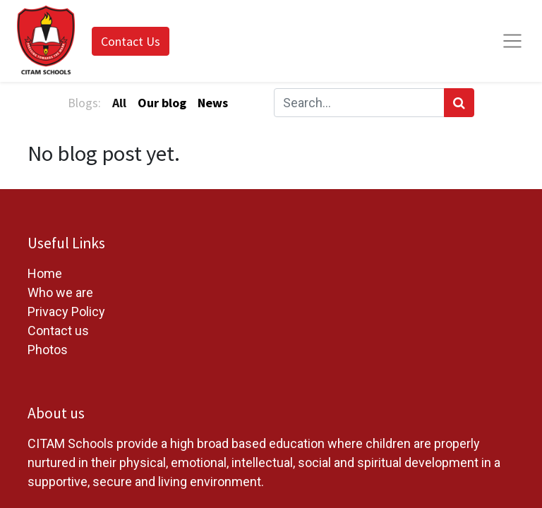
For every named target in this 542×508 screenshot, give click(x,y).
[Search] (459, 102)
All (119, 103)
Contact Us (130, 41)
